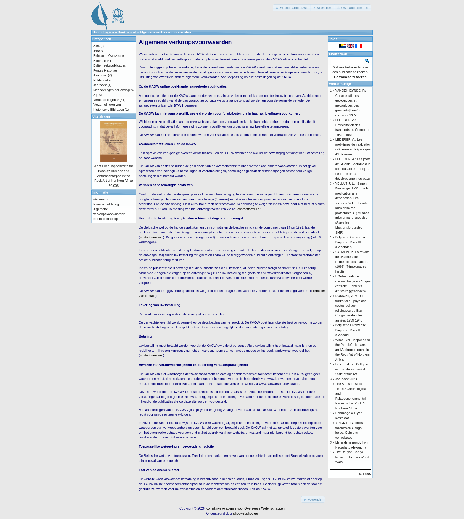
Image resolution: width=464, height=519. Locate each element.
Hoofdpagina (104, 32)
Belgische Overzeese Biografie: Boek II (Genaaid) (350, 330)
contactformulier (151, 237)
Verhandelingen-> (106, 100)
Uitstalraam (101, 116)
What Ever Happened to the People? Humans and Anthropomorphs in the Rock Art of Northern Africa (352, 349)
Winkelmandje (340, 84)
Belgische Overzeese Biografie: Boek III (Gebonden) (350, 242)
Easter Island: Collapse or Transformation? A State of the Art (352, 369)
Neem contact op (105, 219)
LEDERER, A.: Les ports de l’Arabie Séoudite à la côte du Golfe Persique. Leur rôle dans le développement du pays (352, 168)
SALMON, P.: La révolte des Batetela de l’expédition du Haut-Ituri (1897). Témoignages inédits (352, 261)
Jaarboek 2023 (346, 379)
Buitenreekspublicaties (109, 65)
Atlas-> (98, 51)
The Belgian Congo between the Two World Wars (352, 457)
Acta (96, 46)
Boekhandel (127, 32)
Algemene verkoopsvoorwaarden (165, 32)
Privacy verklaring (106, 204)
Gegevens (100, 199)
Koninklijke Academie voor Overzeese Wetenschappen (245, 508)
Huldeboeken (102, 80)
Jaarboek (100, 85)
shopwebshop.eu (245, 513)
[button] (292, 7)
